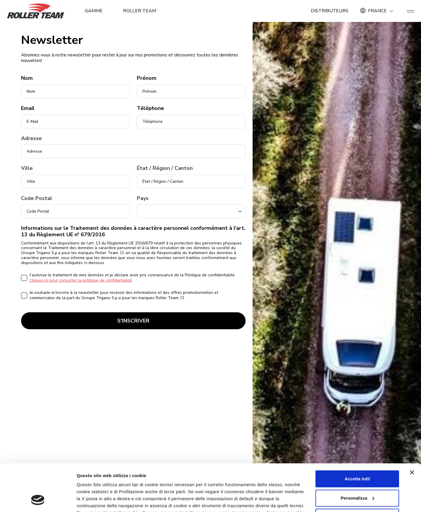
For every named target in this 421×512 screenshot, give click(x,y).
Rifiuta (357, 474)
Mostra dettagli (92, 500)
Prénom (146, 78)
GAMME (94, 11)
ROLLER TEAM (139, 11)
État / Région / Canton (165, 168)
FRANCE (377, 11)
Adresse (31, 138)
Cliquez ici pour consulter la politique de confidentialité (81, 280)
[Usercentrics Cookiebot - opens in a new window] (37, 500)
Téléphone (150, 108)
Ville (27, 168)
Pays (143, 198)
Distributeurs (329, 11)
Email (27, 108)
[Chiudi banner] (412, 430)
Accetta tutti (357, 436)
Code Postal (36, 198)
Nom (27, 78)
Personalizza (357, 455)
